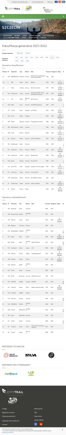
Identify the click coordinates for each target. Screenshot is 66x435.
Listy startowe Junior (11, 37)
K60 (42, 57)
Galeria (17, 35)
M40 (17, 61)
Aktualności (7, 35)
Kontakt (43, 37)
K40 (32, 57)
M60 (27, 61)
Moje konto (38, 416)
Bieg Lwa (50, 2)
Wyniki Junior (33, 37)
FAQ (35, 412)
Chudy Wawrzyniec (37, 2)
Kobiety (28, 53)
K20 (21, 57)
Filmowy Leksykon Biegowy (20, 2)
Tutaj (3, 430)
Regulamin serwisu (8, 412)
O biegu (4, 409)
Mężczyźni (20, 53)
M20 (52, 57)
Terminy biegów (34, 35)
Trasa (24, 35)
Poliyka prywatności (8, 416)
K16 (16, 57)
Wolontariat (38, 409)
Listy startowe (48, 35)
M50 (22, 61)
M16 (47, 57)
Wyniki (24, 37)
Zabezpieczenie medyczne (10, 421)
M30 (57, 57)
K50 (37, 57)
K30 (27, 57)
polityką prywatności (8, 432)
